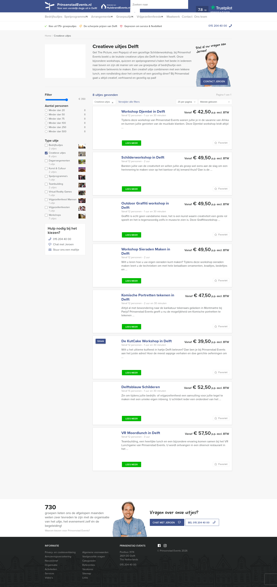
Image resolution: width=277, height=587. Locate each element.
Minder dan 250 (65, 127)
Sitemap (86, 573)
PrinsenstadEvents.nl (80, 6)
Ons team (211, 17)
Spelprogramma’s (76, 17)
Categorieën (89, 561)
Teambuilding (61, 186)
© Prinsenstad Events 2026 (172, 551)
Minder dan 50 (65, 114)
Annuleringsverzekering (58, 556)
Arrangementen (104, 17)
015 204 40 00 (217, 26)
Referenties (88, 565)
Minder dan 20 (65, 110)
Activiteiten (51, 569)
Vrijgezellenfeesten (156, 17)
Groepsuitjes (129, 17)
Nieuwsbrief (51, 561)
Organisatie (51, 565)
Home (48, 36)
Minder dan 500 (65, 131)
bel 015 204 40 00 (202, 523)
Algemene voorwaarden (95, 552)
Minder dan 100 (65, 123)
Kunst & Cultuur (61, 170)
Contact (196, 17)
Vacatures (87, 569)
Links (85, 578)
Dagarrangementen (61, 162)
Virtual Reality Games (61, 194)
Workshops (61, 217)
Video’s (49, 578)
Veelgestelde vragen (93, 556)
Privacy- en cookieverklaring (60, 552)
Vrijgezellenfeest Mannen (61, 201)
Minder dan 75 (65, 119)
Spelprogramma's (61, 178)
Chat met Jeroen (61, 244)
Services (49, 573)
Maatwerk (181, 17)
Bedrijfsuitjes (53, 17)
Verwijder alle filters (129, 102)
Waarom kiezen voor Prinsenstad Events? (67, 530)
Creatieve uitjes (62, 36)
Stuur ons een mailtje (63, 250)
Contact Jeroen (214, 81)
